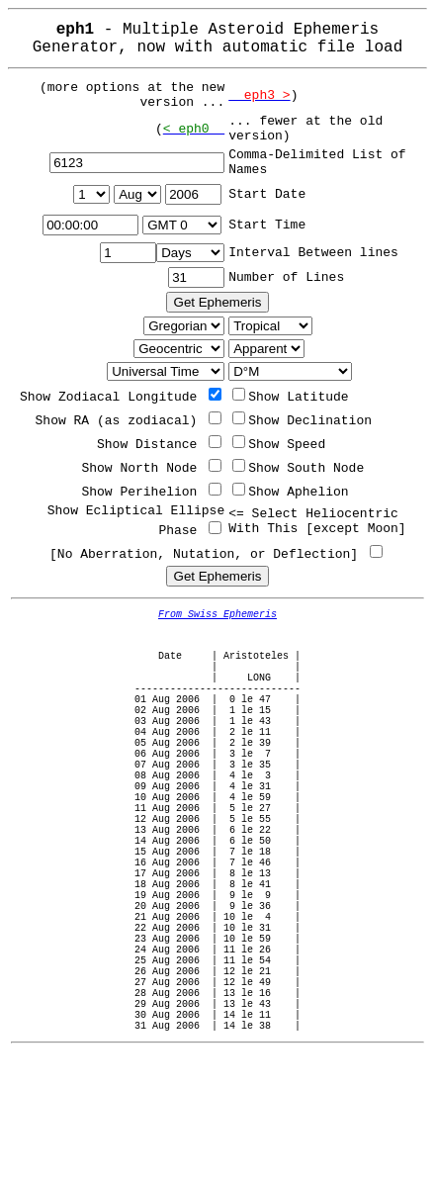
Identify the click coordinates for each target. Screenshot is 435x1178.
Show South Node (298, 468)
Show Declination (302, 420)
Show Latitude (290, 397)
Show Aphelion (290, 492)
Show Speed (278, 444)
